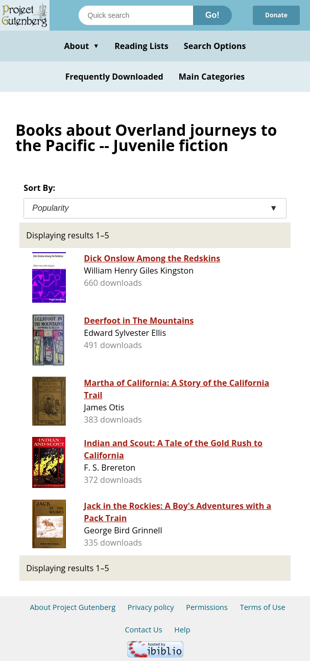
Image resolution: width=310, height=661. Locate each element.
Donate (276, 15)
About (81, 46)
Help (182, 629)
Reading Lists (141, 46)
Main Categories (212, 76)
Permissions (207, 607)
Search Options (215, 46)
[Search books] (136, 15)
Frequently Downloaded (114, 76)
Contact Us (143, 629)
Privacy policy (151, 607)
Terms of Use (262, 607)
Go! (212, 15)
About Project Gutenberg (72, 607)
